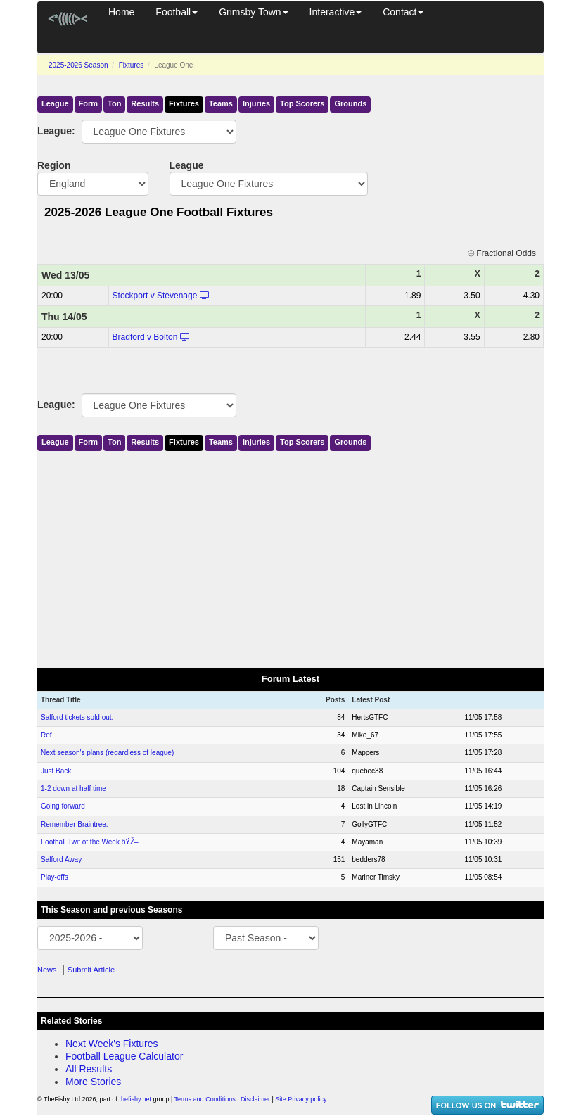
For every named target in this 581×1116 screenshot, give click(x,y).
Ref (46, 735)
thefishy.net (135, 1099)
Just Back (56, 771)
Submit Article (91, 969)
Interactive (335, 12)
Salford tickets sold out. (77, 717)
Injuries (256, 103)
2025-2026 (78, 65)
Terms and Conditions (205, 1099)
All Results (88, 1068)
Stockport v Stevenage (155, 295)
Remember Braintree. (74, 824)
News (47, 969)
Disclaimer (255, 1099)
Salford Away (61, 859)
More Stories (93, 1081)
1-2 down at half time (73, 788)
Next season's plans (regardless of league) (107, 752)
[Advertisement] (290, 556)
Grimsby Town (253, 12)
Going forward (63, 806)
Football (176, 12)
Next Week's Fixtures (111, 1043)
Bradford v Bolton (145, 337)
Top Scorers (302, 103)
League (55, 103)
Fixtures (131, 65)
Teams (221, 103)
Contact (403, 12)
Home (121, 12)
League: (48, 131)
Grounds (350, 103)
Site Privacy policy (300, 1099)
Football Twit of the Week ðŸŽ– (90, 842)
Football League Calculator (124, 1056)
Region (53, 165)
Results (145, 103)
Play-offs (54, 877)
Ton (114, 103)
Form (88, 103)
